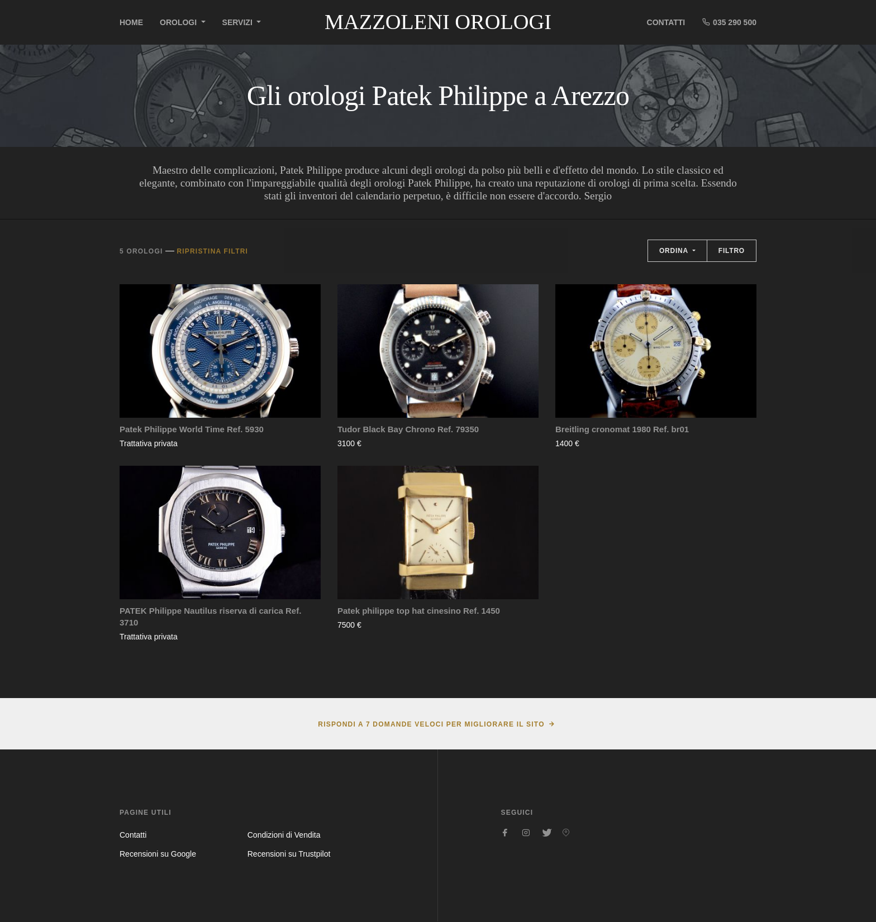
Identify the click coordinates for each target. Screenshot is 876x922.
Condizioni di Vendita (284, 834)
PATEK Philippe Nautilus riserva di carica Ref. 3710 (210, 616)
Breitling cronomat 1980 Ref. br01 (622, 429)
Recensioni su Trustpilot (289, 853)
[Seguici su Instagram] (526, 833)
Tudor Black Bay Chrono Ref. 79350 (408, 429)
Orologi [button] (179, 22)
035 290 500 (729, 22)
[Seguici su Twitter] (546, 833)
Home (131, 22)
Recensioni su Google (158, 853)
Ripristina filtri (212, 251)
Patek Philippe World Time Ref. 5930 (192, 429)
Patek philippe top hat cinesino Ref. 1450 (418, 610)
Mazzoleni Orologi (438, 22)
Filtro (731, 251)
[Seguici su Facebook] (506, 833)
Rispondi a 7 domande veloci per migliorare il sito (431, 724)
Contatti (666, 22)
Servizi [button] (238, 22)
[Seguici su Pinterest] (566, 833)
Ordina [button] (675, 251)
